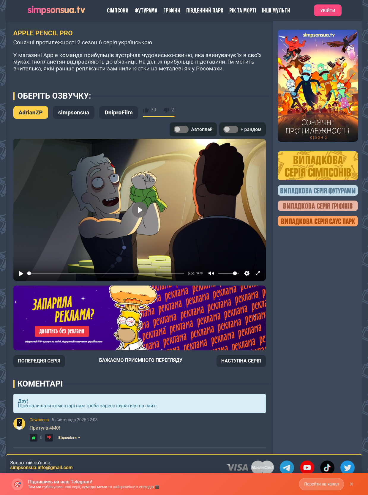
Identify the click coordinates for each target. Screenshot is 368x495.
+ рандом (242, 129)
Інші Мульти (276, 10)
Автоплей (193, 129)
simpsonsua (73, 112)
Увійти (327, 10)
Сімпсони (118, 10)
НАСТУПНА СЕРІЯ (241, 361)
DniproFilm (118, 112)
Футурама (146, 10)
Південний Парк (204, 10)
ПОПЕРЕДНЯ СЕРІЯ (39, 361)
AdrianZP (31, 112)
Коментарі (40, 384)
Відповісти (69, 438)
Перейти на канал (321, 484)
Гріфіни (171, 10)
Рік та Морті (242, 10)
